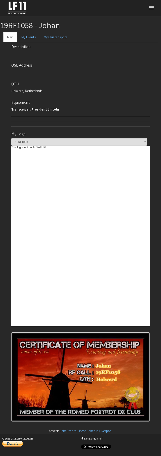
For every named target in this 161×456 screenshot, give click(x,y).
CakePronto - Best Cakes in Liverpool (86, 431)
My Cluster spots (56, 37)
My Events (28, 37)
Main (10, 37)
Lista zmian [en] (92, 438)
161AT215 (27, 438)
